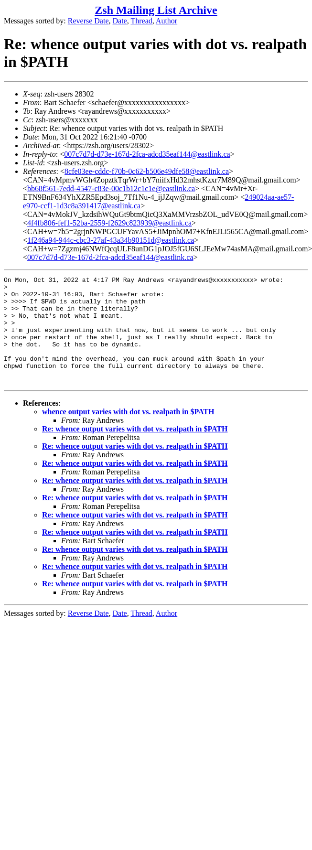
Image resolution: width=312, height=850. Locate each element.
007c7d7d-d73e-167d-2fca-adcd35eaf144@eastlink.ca (147, 154)
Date (120, 21)
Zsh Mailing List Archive (156, 10)
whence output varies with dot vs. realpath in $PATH (128, 433)
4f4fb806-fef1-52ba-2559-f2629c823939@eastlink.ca (109, 223)
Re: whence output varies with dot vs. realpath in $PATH (134, 450)
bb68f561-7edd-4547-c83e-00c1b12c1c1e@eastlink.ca (111, 188)
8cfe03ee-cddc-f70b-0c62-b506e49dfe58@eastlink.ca (147, 171)
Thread (141, 21)
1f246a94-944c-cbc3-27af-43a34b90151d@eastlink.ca (110, 240)
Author (166, 21)
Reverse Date (88, 21)
